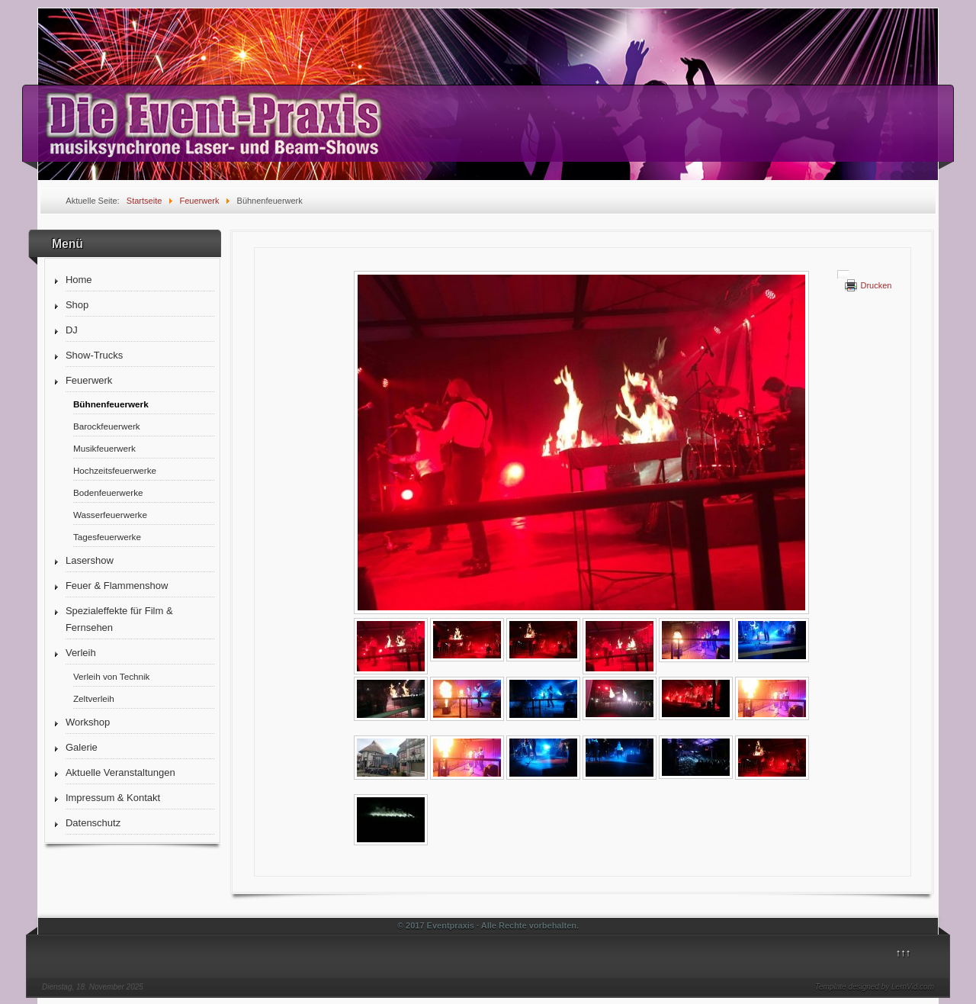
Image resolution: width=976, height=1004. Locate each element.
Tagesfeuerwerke (107, 537)
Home (79, 279)
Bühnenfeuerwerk (111, 404)
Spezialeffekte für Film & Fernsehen (119, 619)
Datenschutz (93, 823)
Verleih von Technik (111, 676)
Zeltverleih (93, 698)
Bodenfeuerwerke (108, 492)
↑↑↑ (903, 952)
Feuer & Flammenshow (117, 585)
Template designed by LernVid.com (874, 987)
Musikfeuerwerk (104, 448)
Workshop (88, 722)
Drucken (875, 285)
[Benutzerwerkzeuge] (843, 274)
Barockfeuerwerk (106, 426)
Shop (77, 305)
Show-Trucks (94, 355)
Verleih (81, 652)
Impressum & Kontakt (113, 797)
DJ (72, 330)
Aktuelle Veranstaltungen (120, 772)
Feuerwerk (89, 380)
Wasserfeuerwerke (110, 515)
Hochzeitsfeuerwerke (114, 470)
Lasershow (90, 560)
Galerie (82, 747)
